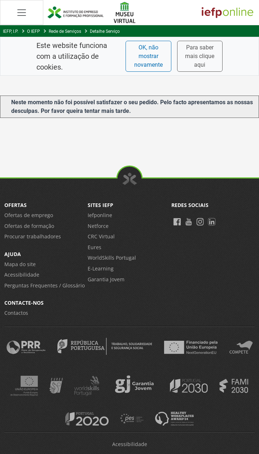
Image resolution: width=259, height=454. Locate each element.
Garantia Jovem (106, 279)
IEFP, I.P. (10, 31)
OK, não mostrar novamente (148, 56)
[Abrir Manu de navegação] (21, 12)
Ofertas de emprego (28, 215)
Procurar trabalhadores (32, 236)
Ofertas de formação (29, 225)
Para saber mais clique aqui (199, 56)
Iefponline (100, 215)
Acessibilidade (21, 274)
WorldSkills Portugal (112, 257)
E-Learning (101, 268)
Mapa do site (20, 264)
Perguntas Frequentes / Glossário (44, 285)
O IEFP (33, 31)
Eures (94, 247)
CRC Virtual (101, 236)
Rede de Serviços (65, 31)
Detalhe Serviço (105, 31)
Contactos (16, 312)
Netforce (98, 225)
